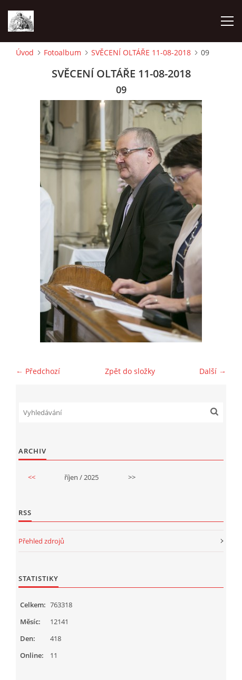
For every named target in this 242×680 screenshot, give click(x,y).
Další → (212, 371)
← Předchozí (38, 371)
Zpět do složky (130, 371)
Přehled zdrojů (41, 541)
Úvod (25, 52)
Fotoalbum (62, 52)
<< (31, 477)
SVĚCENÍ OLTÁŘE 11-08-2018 (141, 52)
